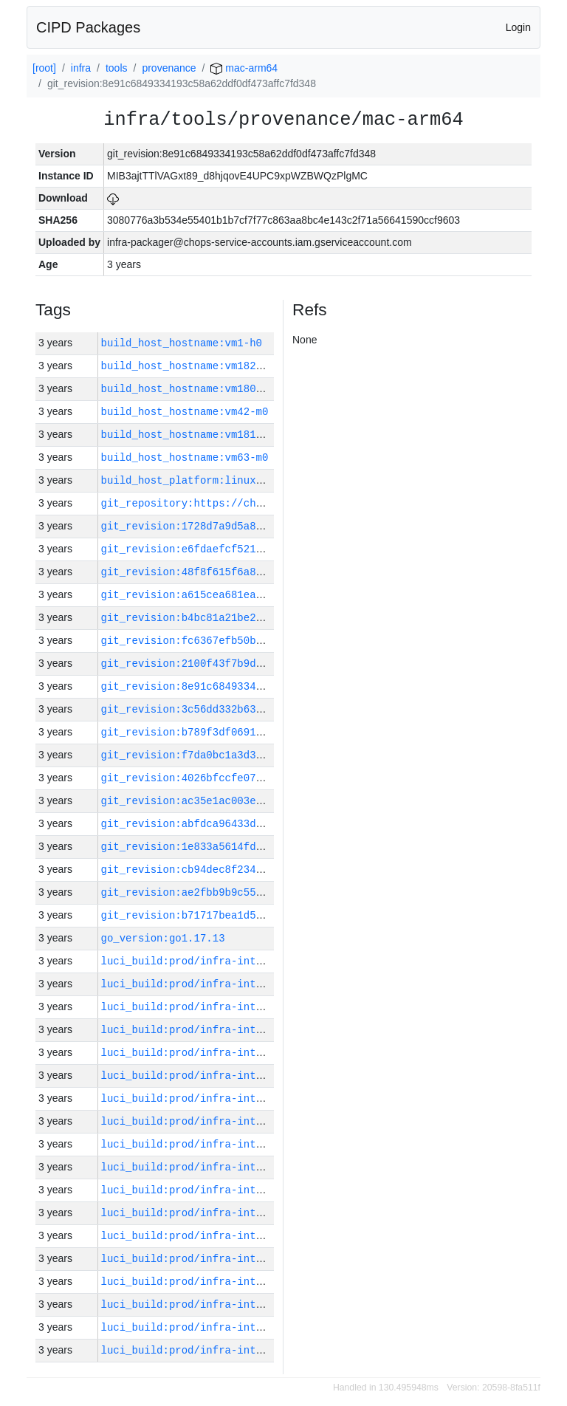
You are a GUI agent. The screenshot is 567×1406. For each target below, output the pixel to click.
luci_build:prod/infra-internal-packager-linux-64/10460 (268, 1167)
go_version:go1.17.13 (163, 938)
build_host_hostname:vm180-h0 (188, 389)
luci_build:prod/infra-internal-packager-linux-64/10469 (268, 961)
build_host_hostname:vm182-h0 (188, 366)
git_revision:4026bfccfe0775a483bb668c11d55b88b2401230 (265, 778)
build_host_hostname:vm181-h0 (188, 435)
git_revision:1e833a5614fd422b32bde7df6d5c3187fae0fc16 (265, 847)
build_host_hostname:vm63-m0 (185, 457)
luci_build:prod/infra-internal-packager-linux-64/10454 (268, 1304)
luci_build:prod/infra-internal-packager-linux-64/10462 (268, 1121)
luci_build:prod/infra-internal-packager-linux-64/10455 (268, 1282)
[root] (44, 68)
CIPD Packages (88, 27)
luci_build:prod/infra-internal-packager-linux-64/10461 (268, 1144)
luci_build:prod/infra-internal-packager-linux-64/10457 (268, 1236)
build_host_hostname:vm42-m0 (185, 412)
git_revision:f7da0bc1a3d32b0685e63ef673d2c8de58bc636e (265, 755)
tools (117, 68)
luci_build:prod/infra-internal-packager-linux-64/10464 (268, 1076)
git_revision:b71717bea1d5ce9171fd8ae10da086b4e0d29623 (265, 915)
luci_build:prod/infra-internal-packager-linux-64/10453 (268, 1327)
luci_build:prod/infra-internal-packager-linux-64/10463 (268, 1098)
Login (518, 27)
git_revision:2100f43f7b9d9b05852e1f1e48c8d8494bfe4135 (265, 663)
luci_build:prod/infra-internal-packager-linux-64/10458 (268, 1213)
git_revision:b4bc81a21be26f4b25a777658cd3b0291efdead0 (265, 618)
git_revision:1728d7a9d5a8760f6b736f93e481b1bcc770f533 (265, 526)
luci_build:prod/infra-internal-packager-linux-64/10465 (268, 1053)
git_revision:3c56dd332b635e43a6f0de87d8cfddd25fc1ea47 (265, 709)
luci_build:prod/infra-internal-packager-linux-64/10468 (268, 984)
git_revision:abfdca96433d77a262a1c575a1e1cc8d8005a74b (265, 824)
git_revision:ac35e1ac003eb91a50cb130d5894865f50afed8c (265, 801)
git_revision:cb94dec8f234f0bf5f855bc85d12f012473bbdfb (265, 870)
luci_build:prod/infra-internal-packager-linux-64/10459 (268, 1190)
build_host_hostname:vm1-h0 (181, 343)
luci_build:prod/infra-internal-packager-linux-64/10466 (268, 1030)
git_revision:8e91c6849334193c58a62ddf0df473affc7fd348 (265, 686)
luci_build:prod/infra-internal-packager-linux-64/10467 (268, 1007)
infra (81, 68)
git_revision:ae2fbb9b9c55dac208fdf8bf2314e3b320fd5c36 (265, 892)
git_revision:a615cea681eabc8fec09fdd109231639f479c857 (265, 595)
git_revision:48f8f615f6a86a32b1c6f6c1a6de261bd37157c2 (265, 572)
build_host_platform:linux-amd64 (197, 480)
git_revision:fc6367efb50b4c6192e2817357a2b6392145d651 (265, 641)
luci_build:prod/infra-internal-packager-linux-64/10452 (268, 1350)
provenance (169, 68)
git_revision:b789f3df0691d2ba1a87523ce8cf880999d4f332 (265, 732)
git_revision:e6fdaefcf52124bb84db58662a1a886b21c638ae (265, 549)
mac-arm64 (244, 68)
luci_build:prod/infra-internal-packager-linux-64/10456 (268, 1259)
